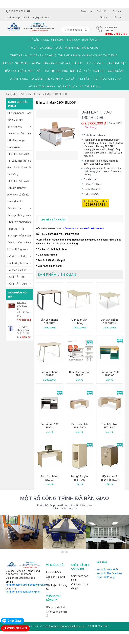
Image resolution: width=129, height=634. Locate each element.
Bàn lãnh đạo (116, 63)
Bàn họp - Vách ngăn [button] (19, 235)
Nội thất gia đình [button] (16, 270)
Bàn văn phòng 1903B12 (49, 321)
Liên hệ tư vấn (54, 572)
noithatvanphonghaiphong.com (23, 591)
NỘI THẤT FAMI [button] (17, 284)
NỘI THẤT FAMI (89, 86)
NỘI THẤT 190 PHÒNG (48, 228)
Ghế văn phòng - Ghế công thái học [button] (19, 116)
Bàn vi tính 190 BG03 (49, 425)
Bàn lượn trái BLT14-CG (109, 425)
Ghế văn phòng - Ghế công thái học (53, 40)
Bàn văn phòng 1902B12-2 (109, 321)
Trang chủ (86, 11)
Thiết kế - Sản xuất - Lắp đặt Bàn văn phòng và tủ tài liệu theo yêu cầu (51, 63)
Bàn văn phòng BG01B (49, 478)
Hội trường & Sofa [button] (17, 263)
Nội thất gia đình (40, 86)
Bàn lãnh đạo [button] (14, 208)
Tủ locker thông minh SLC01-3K (23, 330)
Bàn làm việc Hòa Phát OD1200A (23, 308)
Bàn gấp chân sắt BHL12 (79, 373)
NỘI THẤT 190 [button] (16, 277)
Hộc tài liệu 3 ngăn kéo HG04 (109, 478)
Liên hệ (117, 17)
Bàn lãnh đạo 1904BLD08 (52, 94)
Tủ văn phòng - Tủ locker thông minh (35, 78)
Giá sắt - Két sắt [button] (17, 256)
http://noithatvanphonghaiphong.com (64, 626)
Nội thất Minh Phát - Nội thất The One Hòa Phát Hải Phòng (109, 573)
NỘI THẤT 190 (66, 86)
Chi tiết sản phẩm (53, 219)
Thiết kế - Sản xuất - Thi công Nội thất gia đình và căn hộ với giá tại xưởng (63, 55)
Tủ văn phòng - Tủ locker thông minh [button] (18, 246)
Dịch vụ (116, 11)
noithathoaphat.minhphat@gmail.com (27, 584)
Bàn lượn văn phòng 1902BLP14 (79, 323)
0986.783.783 (17, 628)
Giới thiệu (102, 11)
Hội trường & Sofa (107, 78)
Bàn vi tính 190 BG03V (110, 373)
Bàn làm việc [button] (14, 126)
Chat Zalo (15, 621)
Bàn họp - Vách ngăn (108, 71)
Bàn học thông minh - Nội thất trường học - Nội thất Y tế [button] (19, 222)
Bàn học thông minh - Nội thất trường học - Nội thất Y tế (47, 71)
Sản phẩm (26, 94)
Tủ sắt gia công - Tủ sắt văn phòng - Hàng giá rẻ (63, 47)
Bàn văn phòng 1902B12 (49, 373)
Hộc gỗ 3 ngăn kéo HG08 (79, 478)
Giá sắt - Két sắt (77, 78)
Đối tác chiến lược (56, 607)
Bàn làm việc (91, 40)
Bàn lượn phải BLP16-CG (79, 425)
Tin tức (103, 17)
